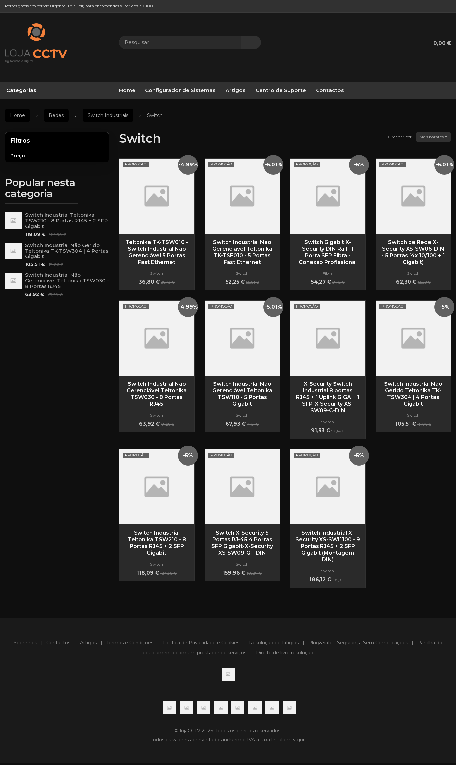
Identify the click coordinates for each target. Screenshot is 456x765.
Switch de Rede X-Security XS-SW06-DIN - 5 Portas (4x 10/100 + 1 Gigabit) (413, 252)
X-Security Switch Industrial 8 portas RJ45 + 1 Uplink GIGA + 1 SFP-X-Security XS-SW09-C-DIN (327, 398)
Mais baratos (433, 136)
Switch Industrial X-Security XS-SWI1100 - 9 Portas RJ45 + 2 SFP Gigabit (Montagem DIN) (327, 547)
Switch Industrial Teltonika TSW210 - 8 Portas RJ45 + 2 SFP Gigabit (66, 220)
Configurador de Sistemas (180, 90)
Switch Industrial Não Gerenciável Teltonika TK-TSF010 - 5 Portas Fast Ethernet (242, 252)
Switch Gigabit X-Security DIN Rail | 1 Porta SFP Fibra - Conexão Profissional (328, 252)
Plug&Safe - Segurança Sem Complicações (358, 644)
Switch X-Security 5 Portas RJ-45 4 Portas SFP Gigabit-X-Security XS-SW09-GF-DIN (242, 544)
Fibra (328, 273)
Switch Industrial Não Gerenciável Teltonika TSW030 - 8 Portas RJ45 (67, 280)
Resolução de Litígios (274, 644)
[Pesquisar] (251, 42)
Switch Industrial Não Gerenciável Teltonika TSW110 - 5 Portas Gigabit (242, 395)
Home (127, 90)
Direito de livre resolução (284, 654)
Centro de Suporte (281, 90)
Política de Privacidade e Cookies (201, 644)
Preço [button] (17, 156)
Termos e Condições (129, 644)
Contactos (330, 90)
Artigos (236, 90)
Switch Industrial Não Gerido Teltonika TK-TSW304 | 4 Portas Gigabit (66, 251)
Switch (140, 138)
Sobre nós (25, 644)
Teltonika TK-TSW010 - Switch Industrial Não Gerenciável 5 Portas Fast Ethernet (156, 252)
